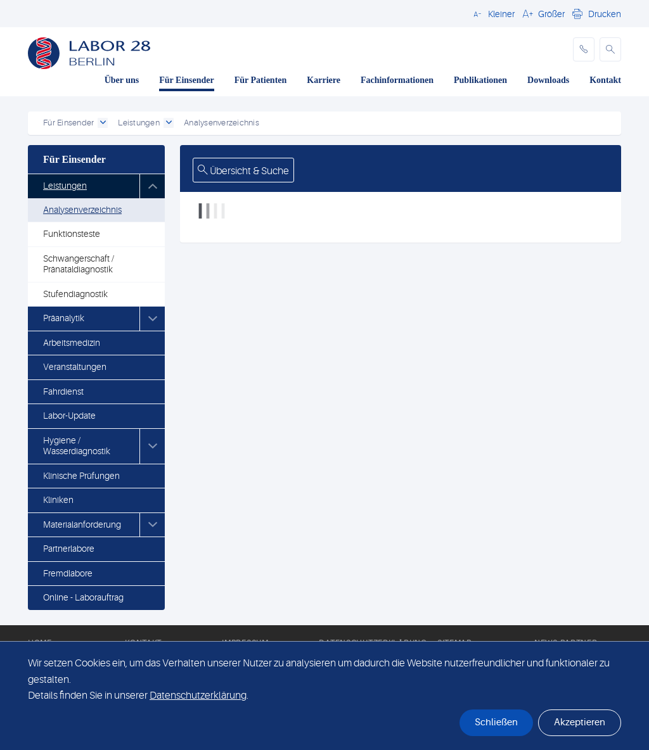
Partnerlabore (68, 548)
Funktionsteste (71, 234)
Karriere (323, 80)
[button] (492, 13)
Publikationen (480, 80)
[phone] (583, 49)
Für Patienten (261, 80)
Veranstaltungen (74, 367)
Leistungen (65, 186)
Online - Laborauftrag (83, 597)
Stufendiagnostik (75, 294)
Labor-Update (69, 415)
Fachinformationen (397, 80)
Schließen (496, 722)
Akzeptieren (579, 722)
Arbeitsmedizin (71, 343)
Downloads (548, 80)
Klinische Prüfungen (81, 476)
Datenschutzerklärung (198, 695)
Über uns (122, 80)
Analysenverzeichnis (82, 210)
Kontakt (605, 80)
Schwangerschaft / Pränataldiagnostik (78, 264)
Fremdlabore (68, 573)
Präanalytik (63, 318)
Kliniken (58, 500)
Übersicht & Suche (243, 171)
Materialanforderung (82, 524)
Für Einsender (186, 80)
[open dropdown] (103, 123)
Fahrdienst (63, 391)
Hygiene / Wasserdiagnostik (76, 446)
